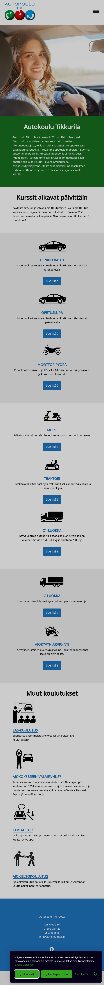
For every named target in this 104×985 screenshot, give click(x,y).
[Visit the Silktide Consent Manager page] (95, 974)
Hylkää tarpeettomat (56, 974)
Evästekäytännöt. (24, 965)
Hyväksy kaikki (26, 974)
